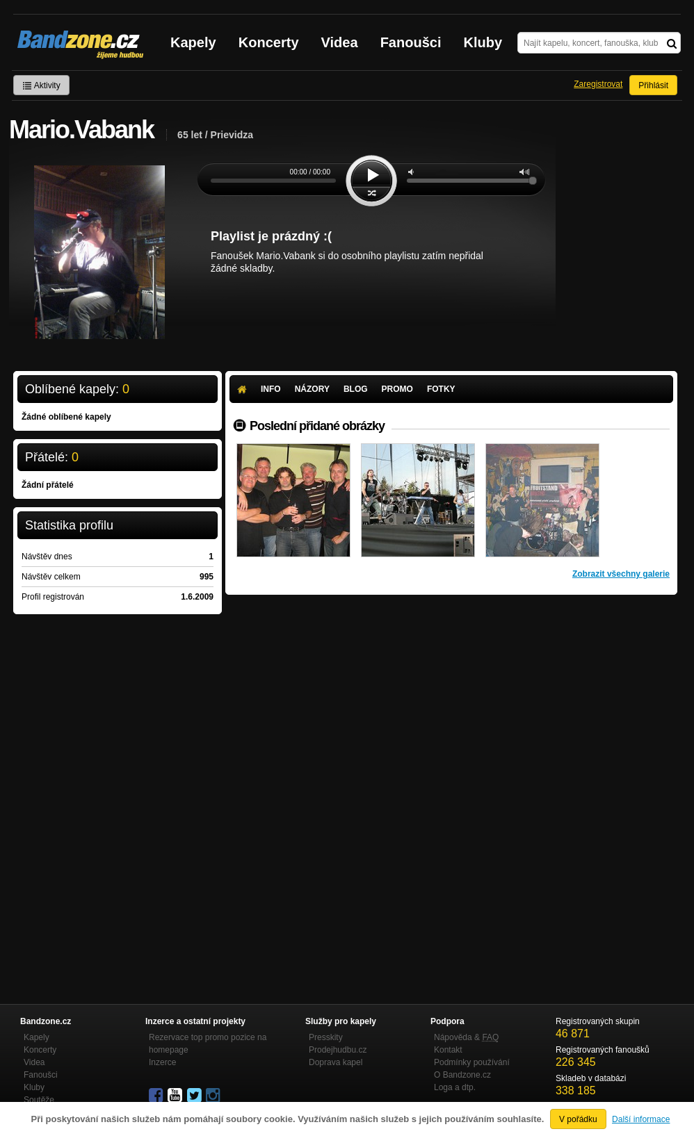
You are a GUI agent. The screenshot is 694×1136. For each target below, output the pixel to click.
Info (271, 389)
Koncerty (269, 42)
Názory (312, 389)
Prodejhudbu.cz (337, 1050)
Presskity (326, 1037)
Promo (397, 389)
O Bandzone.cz (462, 1075)
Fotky (441, 389)
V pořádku (578, 1119)
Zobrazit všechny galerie (621, 574)
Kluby (483, 42)
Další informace (641, 1119)
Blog (356, 389)
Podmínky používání (472, 1062)
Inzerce (162, 1062)
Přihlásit (653, 85)
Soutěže (39, 1100)
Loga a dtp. (455, 1087)
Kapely (193, 42)
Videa (339, 42)
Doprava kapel (335, 1062)
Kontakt (448, 1050)
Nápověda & (466, 1037)
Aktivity (41, 85)
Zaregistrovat (598, 84)
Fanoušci (411, 42)
